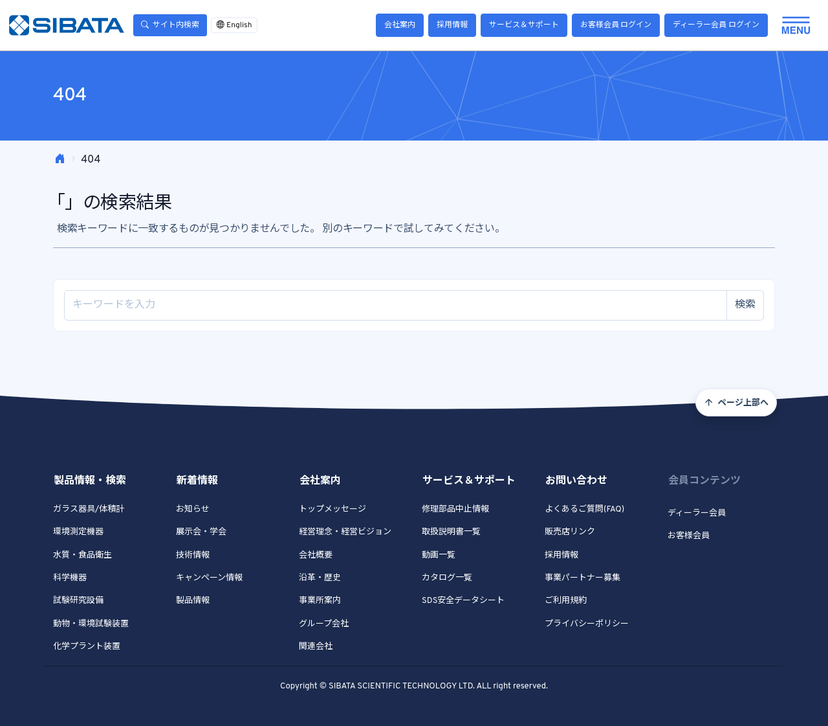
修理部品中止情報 (455, 510)
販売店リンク (570, 532)
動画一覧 (438, 555)
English (234, 25)
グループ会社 (324, 624)
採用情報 (452, 25)
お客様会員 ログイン (616, 25)
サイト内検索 (170, 25)
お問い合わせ (576, 481)
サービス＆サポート (524, 25)
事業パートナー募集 (582, 578)
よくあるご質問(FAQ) (584, 510)
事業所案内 (320, 601)
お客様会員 (689, 536)
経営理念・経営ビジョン (345, 532)
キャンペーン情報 (209, 578)
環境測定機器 (78, 532)
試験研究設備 (78, 601)
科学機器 (70, 578)
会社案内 (399, 25)
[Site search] (395, 305)
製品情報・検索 (90, 481)
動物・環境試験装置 (91, 624)
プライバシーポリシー (587, 624)
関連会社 (315, 647)
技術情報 (193, 555)
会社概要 (315, 555)
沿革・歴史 (320, 578)
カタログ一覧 (447, 578)
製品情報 (193, 601)
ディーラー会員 (697, 513)
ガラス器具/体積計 (88, 510)
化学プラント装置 (86, 647)
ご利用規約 (566, 601)
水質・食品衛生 (82, 555)
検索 (745, 305)
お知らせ (193, 510)
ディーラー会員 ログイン (716, 25)
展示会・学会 (201, 532)
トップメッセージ (332, 510)
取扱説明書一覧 (451, 532)
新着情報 (197, 481)
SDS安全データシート (463, 601)
